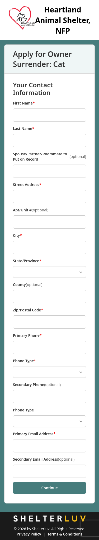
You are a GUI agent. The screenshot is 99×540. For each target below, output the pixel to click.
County (28, 284)
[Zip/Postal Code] (49, 322)
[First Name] (49, 115)
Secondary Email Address (43, 459)
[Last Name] (49, 140)
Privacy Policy (29, 534)
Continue (49, 487)
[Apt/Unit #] (49, 222)
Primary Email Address (34, 434)
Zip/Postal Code (28, 310)
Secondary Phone (37, 384)
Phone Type (24, 361)
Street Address (27, 184)
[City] (49, 247)
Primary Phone (27, 335)
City (21, 235)
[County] (49, 296)
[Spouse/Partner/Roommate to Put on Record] (49, 171)
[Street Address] (49, 196)
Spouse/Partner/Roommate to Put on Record (49, 156)
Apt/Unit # (30, 210)
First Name (24, 103)
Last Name (23, 128)
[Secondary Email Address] (49, 471)
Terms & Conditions (64, 534)
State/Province (27, 261)
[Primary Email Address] (49, 445)
